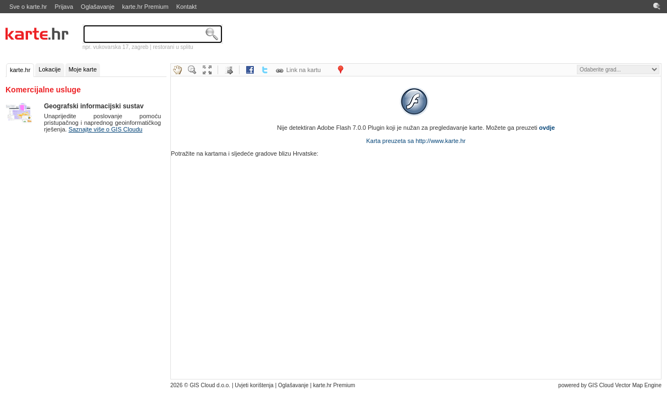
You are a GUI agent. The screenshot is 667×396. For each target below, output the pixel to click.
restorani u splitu (173, 47)
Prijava (63, 6)
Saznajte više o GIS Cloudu (106, 129)
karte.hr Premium (145, 6)
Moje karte (83, 69)
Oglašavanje (97, 6)
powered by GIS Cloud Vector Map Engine (610, 385)
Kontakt (186, 6)
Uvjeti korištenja (254, 385)
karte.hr (20, 70)
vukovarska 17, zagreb (120, 47)
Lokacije (49, 69)
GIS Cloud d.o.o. (210, 385)
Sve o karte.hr (28, 6)
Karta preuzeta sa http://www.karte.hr (416, 141)
